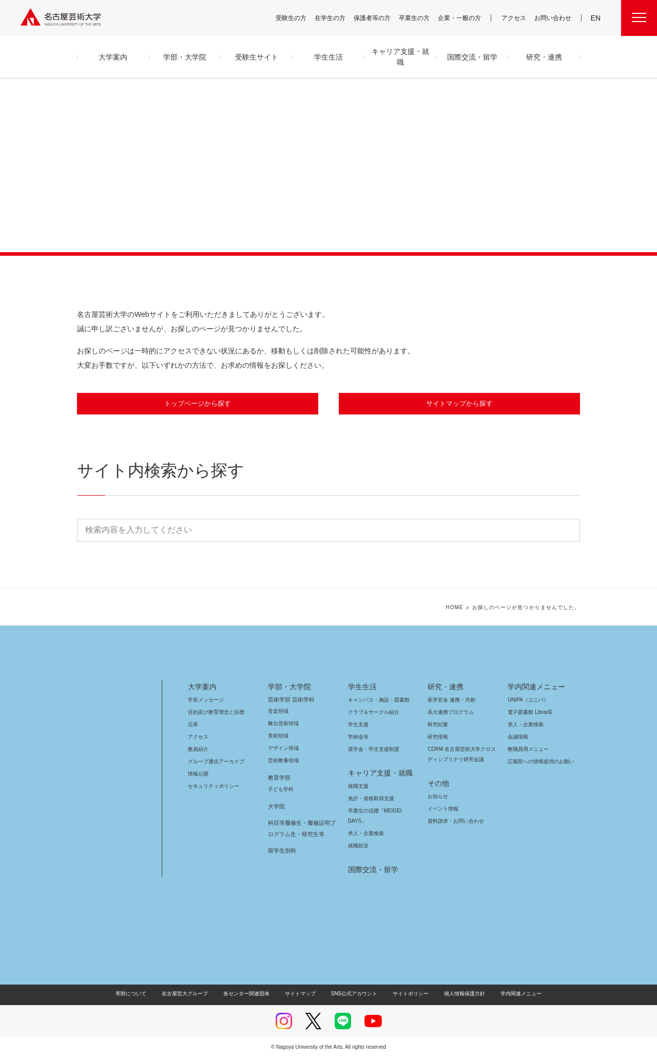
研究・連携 (444, 687)
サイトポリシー (406, 994)
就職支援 (358, 786)
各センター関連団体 (251, 994)
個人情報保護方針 (457, 994)
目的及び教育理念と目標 (216, 712)
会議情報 (518, 737)
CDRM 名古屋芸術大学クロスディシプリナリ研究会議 (462, 755)
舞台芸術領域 (283, 724)
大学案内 (202, 687)
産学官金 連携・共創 (450, 700)
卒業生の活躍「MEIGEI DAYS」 (381, 811)
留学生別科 (282, 851)
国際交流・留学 (371, 870)
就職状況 (358, 846)
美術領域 (278, 736)
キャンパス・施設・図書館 (374, 700)
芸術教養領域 (283, 761)
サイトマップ (302, 994)
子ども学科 (280, 789)
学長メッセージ (205, 700)
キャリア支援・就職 (376, 773)
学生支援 (358, 725)
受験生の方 (297, 17)
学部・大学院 (287, 687)
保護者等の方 (378, 17)
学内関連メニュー (535, 687)
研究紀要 (438, 725)
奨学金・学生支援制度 (372, 749)
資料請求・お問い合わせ (454, 821)
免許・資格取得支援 (370, 799)
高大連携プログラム (449, 712)
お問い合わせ (554, 17)
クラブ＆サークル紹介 (371, 712)
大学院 (276, 807)
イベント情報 (442, 809)
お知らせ (437, 797)
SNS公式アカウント (353, 994)
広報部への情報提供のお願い (541, 762)
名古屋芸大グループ (191, 994)
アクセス (516, 17)
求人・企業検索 (364, 834)
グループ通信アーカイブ (214, 762)
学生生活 (362, 687)
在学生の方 (336, 17)
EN (596, 18)
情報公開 (198, 774)
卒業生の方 (420, 17)
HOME (462, 608)
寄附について (139, 994)
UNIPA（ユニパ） (525, 700)
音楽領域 (278, 711)
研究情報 (438, 737)
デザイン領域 (282, 748)
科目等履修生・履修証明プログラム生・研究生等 (300, 829)
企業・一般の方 (465, 17)
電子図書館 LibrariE (530, 712)
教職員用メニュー (527, 749)
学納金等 (358, 737)
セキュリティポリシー (210, 786)
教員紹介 (198, 749)
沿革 (193, 725)
